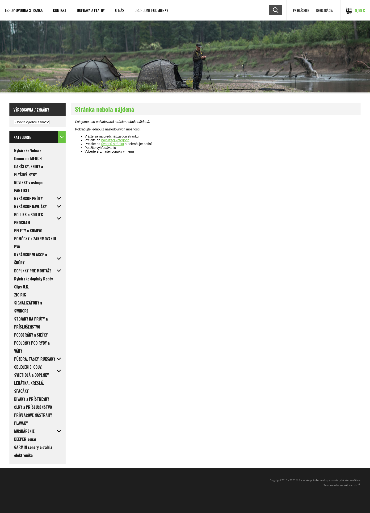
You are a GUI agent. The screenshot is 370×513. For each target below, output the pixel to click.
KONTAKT (60, 10)
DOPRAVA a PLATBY (91, 10)
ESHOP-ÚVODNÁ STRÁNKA (24, 10)
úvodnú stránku (112, 144)
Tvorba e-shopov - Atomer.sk (342, 485)
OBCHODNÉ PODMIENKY (151, 10)
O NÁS (119, 10)
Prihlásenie (301, 10)
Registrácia (324, 10)
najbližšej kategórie (115, 140)
